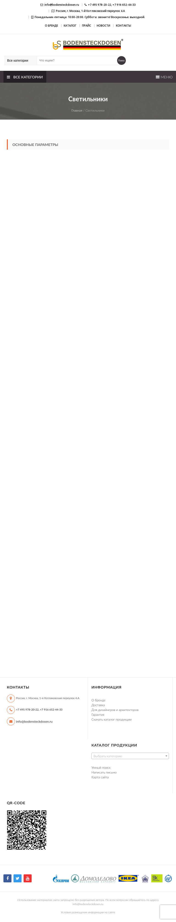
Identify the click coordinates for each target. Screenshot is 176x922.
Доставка (98, 705)
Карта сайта (100, 777)
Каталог (70, 25)
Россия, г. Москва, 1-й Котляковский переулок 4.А (90, 11)
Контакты (123, 25)
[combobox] (130, 756)
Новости (103, 25)
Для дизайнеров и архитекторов (114, 710)
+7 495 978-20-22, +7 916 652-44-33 (39, 709)
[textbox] (130, 756)
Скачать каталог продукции (111, 719)
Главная (77, 110)
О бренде (51, 25)
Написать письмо (104, 772)
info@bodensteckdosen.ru (61, 5)
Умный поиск (100, 767)
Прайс (86, 25)
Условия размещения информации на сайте (88, 912)
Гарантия (97, 714)
